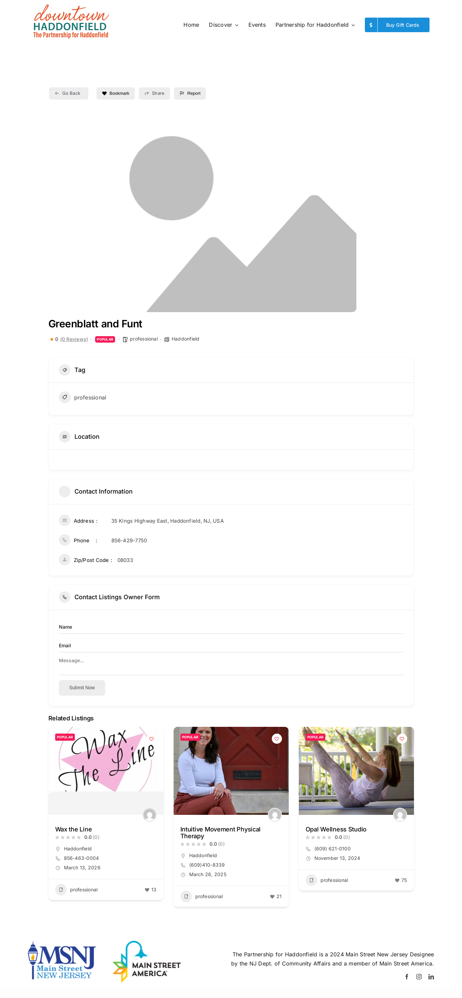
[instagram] (419, 976)
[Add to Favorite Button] (152, 739)
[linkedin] (431, 976)
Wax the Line (73, 829)
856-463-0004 (81, 858)
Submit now (82, 687)
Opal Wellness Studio (336, 829)
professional (144, 339)
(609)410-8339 (207, 865)
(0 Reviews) (74, 339)
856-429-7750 (129, 540)
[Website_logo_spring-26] (71, 6)
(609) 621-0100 (332, 848)
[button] (49, 792)
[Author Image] (149, 815)
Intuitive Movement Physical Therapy (220, 833)
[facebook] (407, 976)
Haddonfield (186, 339)
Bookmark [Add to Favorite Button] (116, 93)
